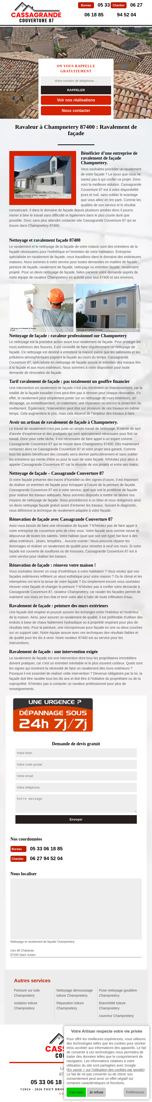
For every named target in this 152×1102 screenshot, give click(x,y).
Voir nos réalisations (76, 100)
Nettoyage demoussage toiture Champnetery (75, 992)
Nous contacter (76, 110)
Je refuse (96, 1092)
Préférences (135, 1092)
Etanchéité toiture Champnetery (112, 1005)
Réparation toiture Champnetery (70, 1005)
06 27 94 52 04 (46, 858)
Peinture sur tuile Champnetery (27, 992)
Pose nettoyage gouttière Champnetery (118, 992)
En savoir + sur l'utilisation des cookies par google (106, 1070)
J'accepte (76, 1092)
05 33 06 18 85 (46, 848)
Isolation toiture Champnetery (25, 1005)
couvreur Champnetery (116, 1016)
